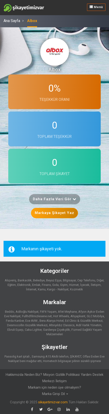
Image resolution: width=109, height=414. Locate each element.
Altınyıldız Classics (61, 325)
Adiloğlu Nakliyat (27, 311)
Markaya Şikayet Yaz (54, 213)
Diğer (100, 280)
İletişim (96, 285)
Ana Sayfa (12, 21)
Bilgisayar (69, 280)
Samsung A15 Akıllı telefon (50, 356)
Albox (32, 21)
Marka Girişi (51, 394)
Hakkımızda (14, 374)
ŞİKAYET (75, 356)
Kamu (42, 289)
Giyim (64, 285)
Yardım (86, 374)
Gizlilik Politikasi (68, 374)
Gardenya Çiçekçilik (56, 329)
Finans (46, 285)
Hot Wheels (61, 316)
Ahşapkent (77, 316)
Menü (96, 7)
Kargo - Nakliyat (58, 289)
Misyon (48, 374)
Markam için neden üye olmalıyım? (54, 387)
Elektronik (24, 285)
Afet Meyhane (67, 311)
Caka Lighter (33, 329)
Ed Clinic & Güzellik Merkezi (84, 320)
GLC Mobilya (95, 316)
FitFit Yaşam (48, 311)
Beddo (9, 311)
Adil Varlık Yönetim (88, 325)
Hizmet (74, 285)
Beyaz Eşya (53, 280)
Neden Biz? (33, 374)
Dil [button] (64, 394)
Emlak (36, 285)
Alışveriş (10, 280)
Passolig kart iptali (17, 356)
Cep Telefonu (86, 280)
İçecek (84, 285)
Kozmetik (76, 289)
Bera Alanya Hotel (51, 320)
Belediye (39, 280)
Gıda (55, 285)
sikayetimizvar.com (53, 402)
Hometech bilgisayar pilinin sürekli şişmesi (72, 361)
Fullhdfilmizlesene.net (37, 316)
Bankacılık (25, 280)
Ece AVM (31, 320)
